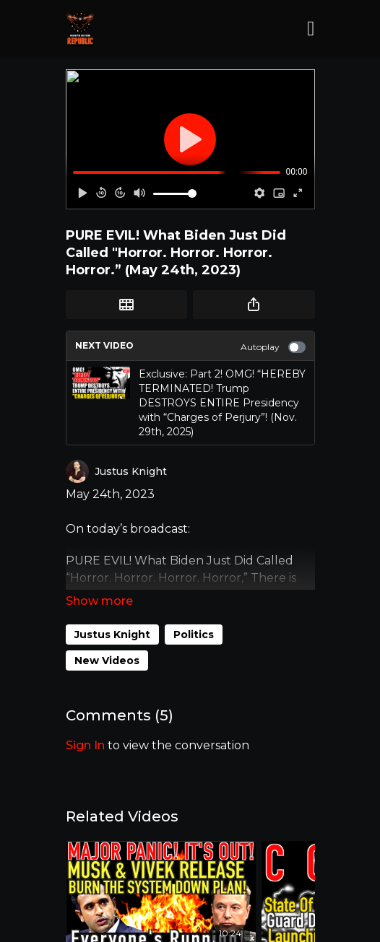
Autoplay (273, 347)
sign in (85, 745)
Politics (193, 634)
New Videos (106, 660)
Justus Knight (112, 634)
